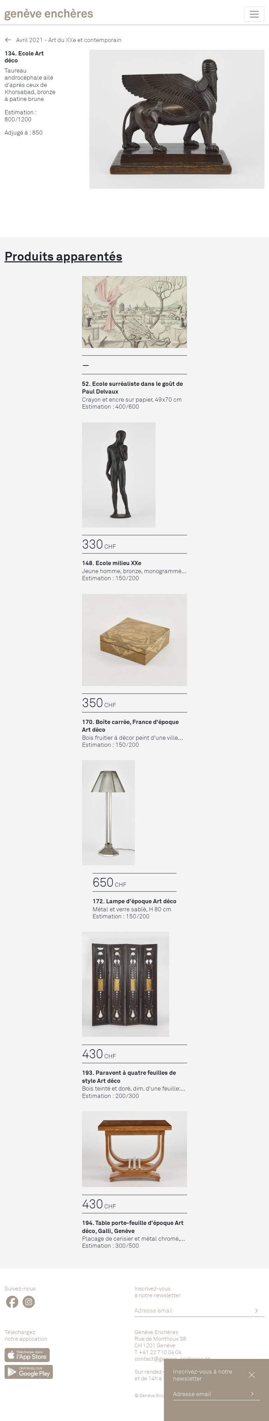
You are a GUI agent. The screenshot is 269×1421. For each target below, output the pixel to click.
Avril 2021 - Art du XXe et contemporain (63, 39)
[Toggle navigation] (254, 14)
